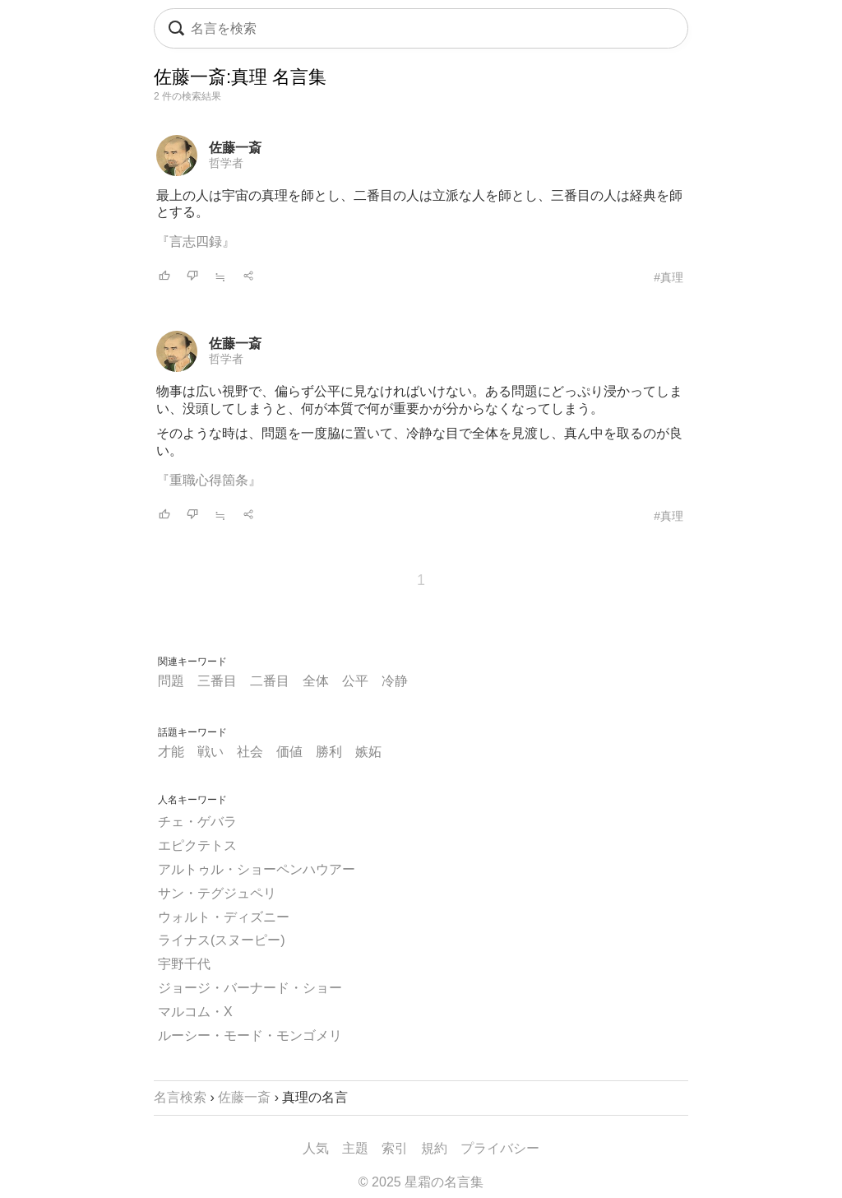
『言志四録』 (195, 241)
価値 (289, 752)
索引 (395, 1148)
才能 (171, 752)
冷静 (395, 681)
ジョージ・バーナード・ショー (250, 988)
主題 (355, 1148)
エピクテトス (197, 845)
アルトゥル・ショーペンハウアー (256, 869)
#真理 (668, 277)
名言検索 (180, 1097)
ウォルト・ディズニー (223, 917)
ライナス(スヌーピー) (221, 940)
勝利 (329, 752)
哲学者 (226, 162)
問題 (171, 681)
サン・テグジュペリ (217, 893)
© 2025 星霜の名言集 (421, 1182)
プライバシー (499, 1148)
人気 (316, 1148)
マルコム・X (195, 1012)
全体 (316, 681)
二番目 (269, 681)
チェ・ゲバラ (197, 822)
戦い (210, 752)
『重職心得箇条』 (208, 480)
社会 (250, 752)
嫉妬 (368, 752)
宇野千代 (184, 964)
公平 (355, 681)
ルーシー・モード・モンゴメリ (250, 1035)
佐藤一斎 (235, 148)
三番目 (217, 681)
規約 (434, 1148)
